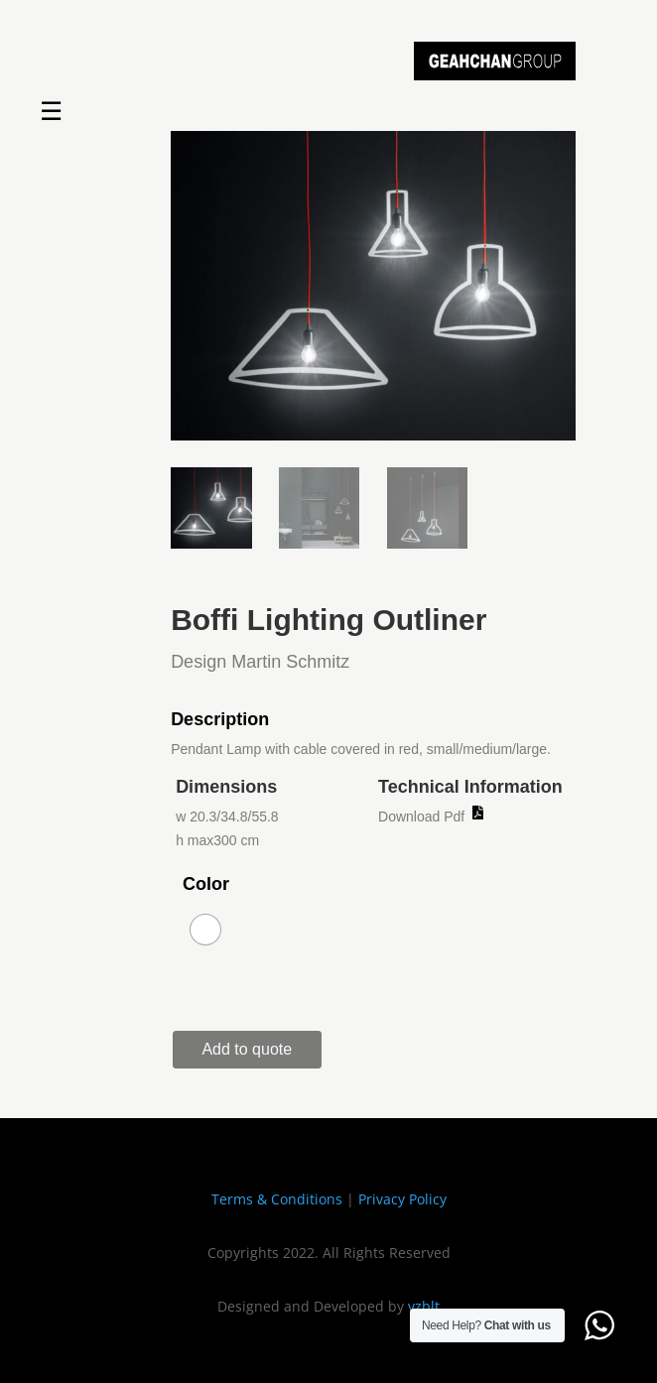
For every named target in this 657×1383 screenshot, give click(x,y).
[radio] (205, 929)
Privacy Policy (402, 1199)
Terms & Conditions (276, 1199)
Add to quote (246, 1049)
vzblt (424, 1306)
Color (206, 884)
